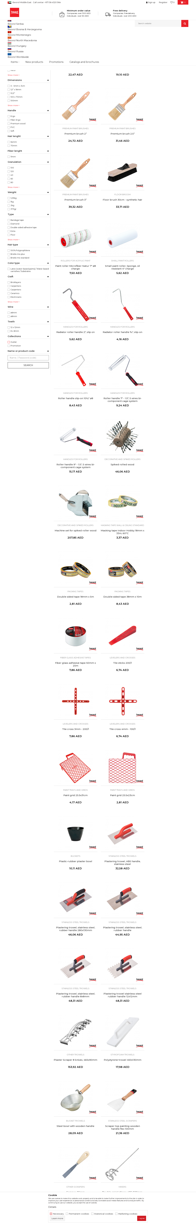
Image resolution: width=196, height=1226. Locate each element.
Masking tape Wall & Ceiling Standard (75, 419)
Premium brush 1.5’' (121, 98)
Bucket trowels (166, 744)
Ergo (13, 148)
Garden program (17, 60)
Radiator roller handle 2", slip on (167, 228)
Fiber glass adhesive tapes (75, 483)
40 (12, 206)
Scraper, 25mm (121, 814)
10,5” (13, 125)
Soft (12, 162)
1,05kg (14, 229)
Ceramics (15, 325)
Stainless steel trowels (121, 613)
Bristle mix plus (18, 286)
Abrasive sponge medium (166, 1009)
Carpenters (16, 317)
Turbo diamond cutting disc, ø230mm (167, 1076)
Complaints (106, 1149)
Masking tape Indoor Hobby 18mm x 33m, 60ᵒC (75, 425)
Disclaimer (105, 1140)
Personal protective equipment (24, 57)
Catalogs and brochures (66, 1149)
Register (163, 2)
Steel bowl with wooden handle (167, 749)
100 (12, 199)
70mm (14, 177)
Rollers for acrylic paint (75, 223)
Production (60, 1144)
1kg (12, 233)
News (57, 1140)
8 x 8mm (15, 362)
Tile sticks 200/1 (121, 488)
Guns (121, 874)
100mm (14, 132)
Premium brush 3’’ (121, 163)
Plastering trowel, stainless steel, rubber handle (74, 685)
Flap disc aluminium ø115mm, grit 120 (121, 1011)
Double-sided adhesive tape (24, 259)
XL (34, 76)
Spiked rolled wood (121, 358)
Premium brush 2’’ (167, 98)
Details (52, 1206)
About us (58, 1136)
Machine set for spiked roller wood (167, 358)
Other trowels (75, 744)
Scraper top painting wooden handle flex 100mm (75, 815)
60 (12, 210)
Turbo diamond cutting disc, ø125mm (121, 1076)
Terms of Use (107, 1136)
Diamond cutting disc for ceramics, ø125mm (75, 1076)
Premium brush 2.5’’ (75, 163)
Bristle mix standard (20, 289)
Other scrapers (121, 809)
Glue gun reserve (166, 879)
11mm (13, 188)
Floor (13, 266)
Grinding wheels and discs (74, 939)
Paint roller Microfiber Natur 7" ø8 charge (75, 229)
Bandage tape (17, 252)
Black (13, 87)
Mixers (167, 809)
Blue (13, 91)
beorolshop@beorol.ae (31, 1153)
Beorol (10, 33)
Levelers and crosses (121, 483)
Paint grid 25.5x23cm (167, 553)
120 (12, 203)
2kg (12, 237)
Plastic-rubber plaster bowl (75, 619)
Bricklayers (16, 314)
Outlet (14, 373)
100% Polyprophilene (20, 282)
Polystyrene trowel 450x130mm (121, 749)
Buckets (75, 613)
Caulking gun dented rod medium (121, 879)
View (156, 38)
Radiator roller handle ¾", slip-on (75, 293)
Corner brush (75, 98)
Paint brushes (75, 92)
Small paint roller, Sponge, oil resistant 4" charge (121, 229)
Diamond (15, 255)
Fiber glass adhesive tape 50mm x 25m (75, 490)
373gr (13, 240)
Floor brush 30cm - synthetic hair (167, 163)
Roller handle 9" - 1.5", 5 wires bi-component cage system (75, 360)
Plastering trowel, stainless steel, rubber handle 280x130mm (166, 620)
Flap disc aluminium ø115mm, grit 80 (167, 946)
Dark (13, 94)
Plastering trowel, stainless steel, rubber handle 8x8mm (120, 685)
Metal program (17, 49)
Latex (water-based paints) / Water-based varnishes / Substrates (30, 301)
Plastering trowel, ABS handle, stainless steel (121, 620)
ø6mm (14, 344)
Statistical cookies (103, 1214)
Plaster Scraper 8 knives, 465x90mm (75, 750)
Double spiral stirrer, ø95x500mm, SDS (167, 815)
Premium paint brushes (121, 92)
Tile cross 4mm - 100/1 (75, 553)
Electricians (16, 328)
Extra (13, 263)
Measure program (17, 53)
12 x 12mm (15, 359)
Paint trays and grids (121, 548)
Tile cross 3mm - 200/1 (166, 488)
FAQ (102, 1153)
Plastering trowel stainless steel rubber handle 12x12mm (167, 685)
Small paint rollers (121, 223)
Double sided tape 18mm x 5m (121, 423)
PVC (13, 159)
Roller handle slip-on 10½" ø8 (120, 293)
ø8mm (14, 348)
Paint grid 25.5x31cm (121, 553)
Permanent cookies (79, 1214)
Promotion (16, 377)
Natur (13, 102)
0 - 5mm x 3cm (18, 117)
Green (14, 98)
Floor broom (167, 158)
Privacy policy (107, 1144)
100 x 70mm (17, 128)
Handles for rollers (167, 223)
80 (12, 214)
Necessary (58, 1214)
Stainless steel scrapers (75, 809)
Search (28, 396)
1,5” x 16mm (16, 121)
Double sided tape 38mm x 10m (167, 423)
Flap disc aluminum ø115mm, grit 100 (75, 1011)
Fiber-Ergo (16, 151)
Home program (16, 64)
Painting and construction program (26, 46)
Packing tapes (121, 418)
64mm (14, 173)
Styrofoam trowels (121, 744)
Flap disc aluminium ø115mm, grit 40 (75, 946)
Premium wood (18, 155)
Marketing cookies (127, 1214)
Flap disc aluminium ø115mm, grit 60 (121, 946)
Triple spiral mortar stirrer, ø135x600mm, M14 (75, 881)
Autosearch (101, 38)
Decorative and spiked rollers (121, 353)
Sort (114, 38)
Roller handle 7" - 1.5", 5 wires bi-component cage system (167, 295)
